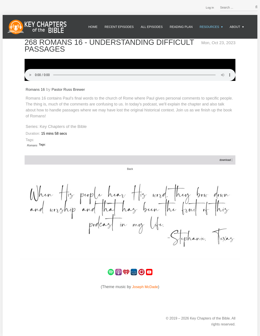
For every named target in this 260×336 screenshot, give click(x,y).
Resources (209, 27)
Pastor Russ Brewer (72, 89)
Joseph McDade (145, 286)
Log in (210, 7)
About (235, 27)
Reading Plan (181, 27)
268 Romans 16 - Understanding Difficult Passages (96, 45)
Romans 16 (36, 89)
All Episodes (152, 27)
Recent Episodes (119, 27)
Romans (32, 145)
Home (93, 27)
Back (130, 168)
